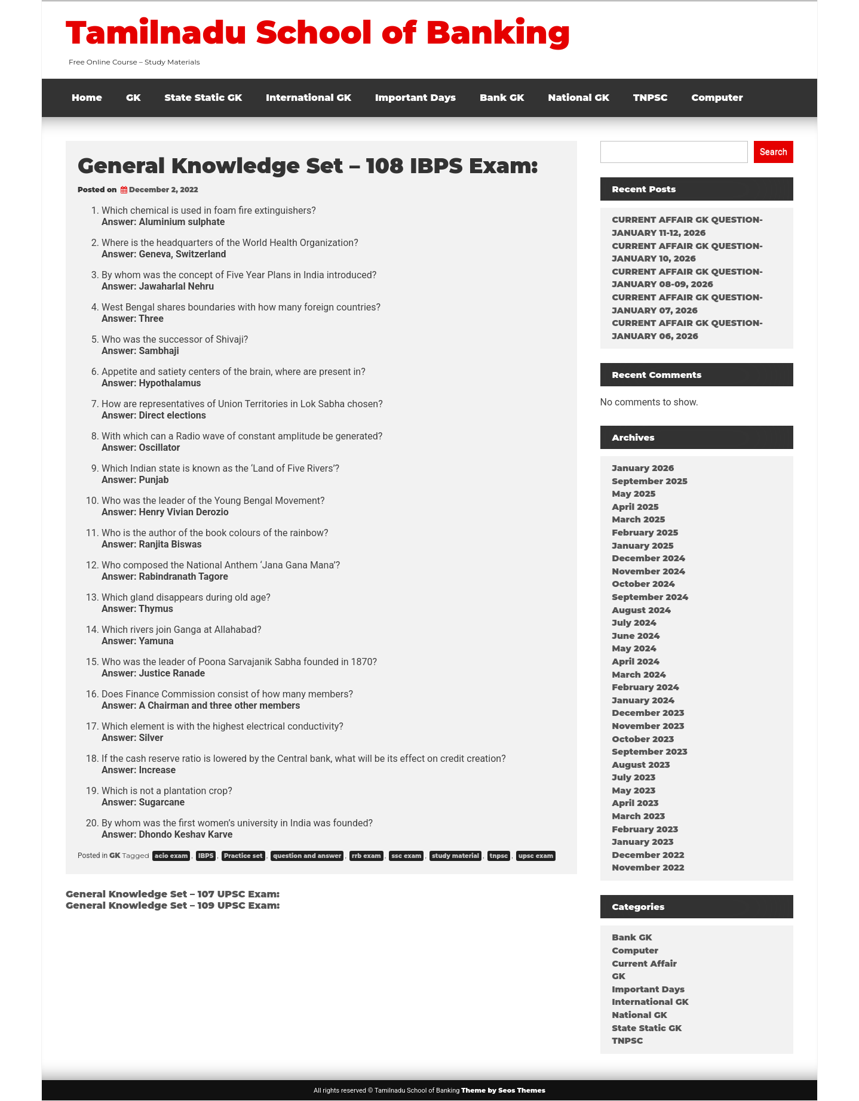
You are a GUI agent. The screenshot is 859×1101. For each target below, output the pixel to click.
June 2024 (636, 636)
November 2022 (648, 867)
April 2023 (635, 803)
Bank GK (502, 97)
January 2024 (643, 700)
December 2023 (648, 713)
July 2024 (634, 622)
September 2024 (650, 597)
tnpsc (499, 856)
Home (87, 97)
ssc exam (406, 856)
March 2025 (638, 519)
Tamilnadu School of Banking (318, 32)
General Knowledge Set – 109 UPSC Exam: (173, 905)
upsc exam (536, 856)
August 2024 (641, 610)
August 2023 (641, 764)
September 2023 (650, 751)
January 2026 (643, 468)
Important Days (415, 97)
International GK (308, 97)
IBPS (205, 856)
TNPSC (650, 97)
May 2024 (634, 648)
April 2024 (636, 661)
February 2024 (645, 687)
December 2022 (648, 855)
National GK (579, 97)
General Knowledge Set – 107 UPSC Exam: (173, 894)
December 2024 (648, 558)
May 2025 (634, 493)
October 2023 (643, 739)
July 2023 (634, 777)
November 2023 (648, 726)
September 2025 (650, 481)
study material (455, 856)
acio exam (171, 856)
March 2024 (639, 674)
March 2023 (638, 816)
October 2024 (643, 584)
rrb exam (366, 856)
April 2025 (635, 507)
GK (133, 97)
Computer (717, 97)
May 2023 (634, 790)
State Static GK (204, 97)
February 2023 (645, 829)
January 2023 (643, 841)
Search (773, 151)
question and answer (307, 856)
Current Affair (644, 963)
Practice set (243, 856)
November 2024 (648, 571)
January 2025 (643, 545)
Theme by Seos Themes (503, 1090)
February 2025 (645, 532)
